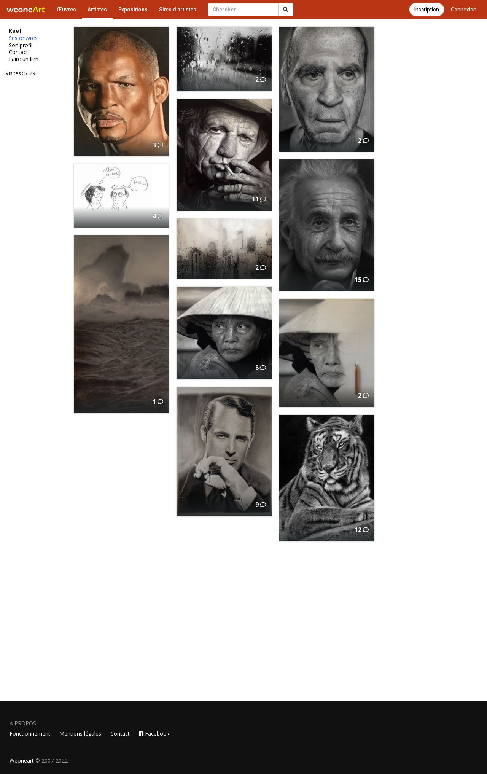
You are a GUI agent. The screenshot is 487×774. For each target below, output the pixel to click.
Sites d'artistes (177, 9)
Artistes (97, 9)
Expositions (133, 9)
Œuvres (66, 9)
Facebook (154, 733)
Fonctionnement (30, 733)
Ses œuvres (23, 38)
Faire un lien (23, 59)
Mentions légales (80, 733)
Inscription (426, 9)
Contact (18, 52)
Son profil (20, 45)
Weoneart (22, 760)
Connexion (463, 9)
